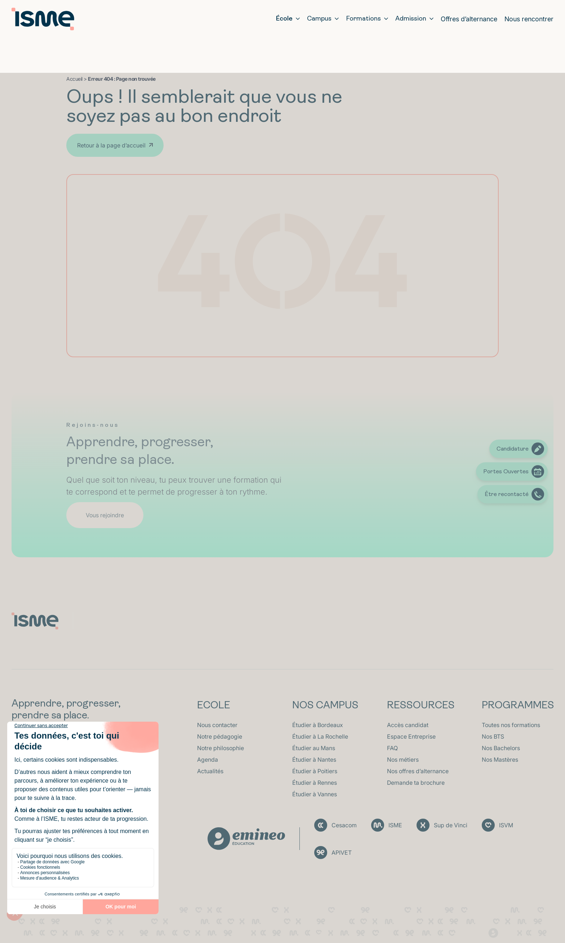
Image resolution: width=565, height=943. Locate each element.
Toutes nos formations (511, 725)
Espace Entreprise (411, 736)
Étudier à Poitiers (314, 771)
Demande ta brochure (416, 782)
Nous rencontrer (528, 19)
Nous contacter (217, 725)
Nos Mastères (500, 759)
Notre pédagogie (219, 736)
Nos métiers (403, 759)
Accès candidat (407, 725)
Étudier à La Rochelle (320, 736)
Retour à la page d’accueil (111, 145)
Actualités (210, 771)
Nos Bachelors (501, 748)
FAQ (392, 748)
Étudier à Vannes (314, 794)
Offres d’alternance (469, 19)
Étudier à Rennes (314, 782)
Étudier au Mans (313, 748)
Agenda (207, 759)
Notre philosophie (220, 748)
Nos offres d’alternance (418, 771)
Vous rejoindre (105, 515)
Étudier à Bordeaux (317, 725)
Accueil (74, 79)
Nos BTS (493, 736)
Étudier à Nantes (314, 759)
